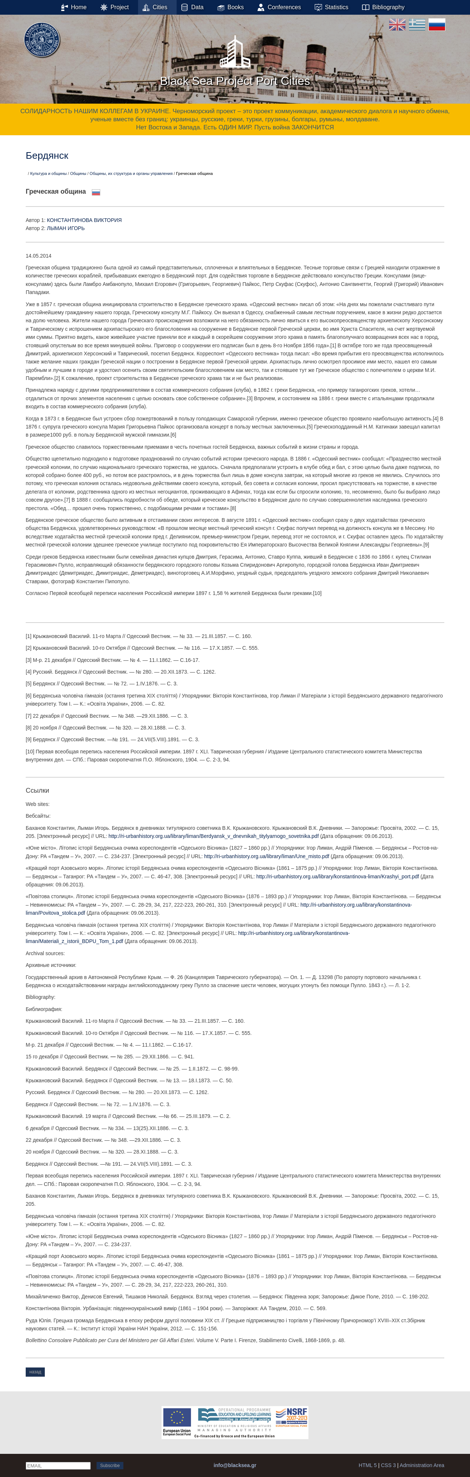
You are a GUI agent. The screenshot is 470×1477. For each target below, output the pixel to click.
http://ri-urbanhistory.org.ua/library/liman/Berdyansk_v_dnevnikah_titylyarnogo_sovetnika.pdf (214, 836)
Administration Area (422, 1465)
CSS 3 (388, 1465)
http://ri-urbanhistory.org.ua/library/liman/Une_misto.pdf (266, 856)
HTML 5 (368, 1465)
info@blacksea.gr (235, 1465)
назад (35, 1371)
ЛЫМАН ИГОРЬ (66, 228)
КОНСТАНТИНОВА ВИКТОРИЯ (84, 220)
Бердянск (47, 155)
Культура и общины (48, 173)
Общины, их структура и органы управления (131, 173)
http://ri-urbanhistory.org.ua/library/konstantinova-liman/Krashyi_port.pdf (337, 876)
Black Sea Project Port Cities (235, 58)
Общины (78, 173)
